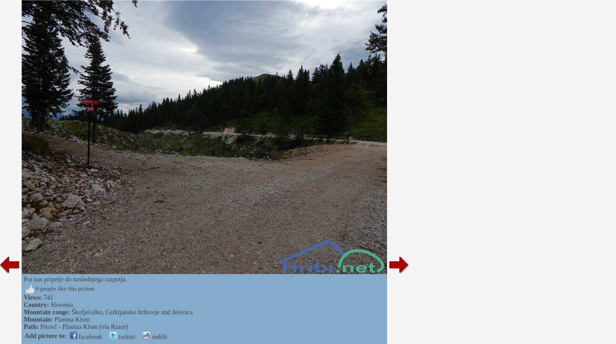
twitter (122, 336)
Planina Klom (72, 319)
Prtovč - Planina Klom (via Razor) (84, 326)
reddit (155, 336)
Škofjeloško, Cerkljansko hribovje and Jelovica (132, 312)
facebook (86, 336)
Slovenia (62, 305)
